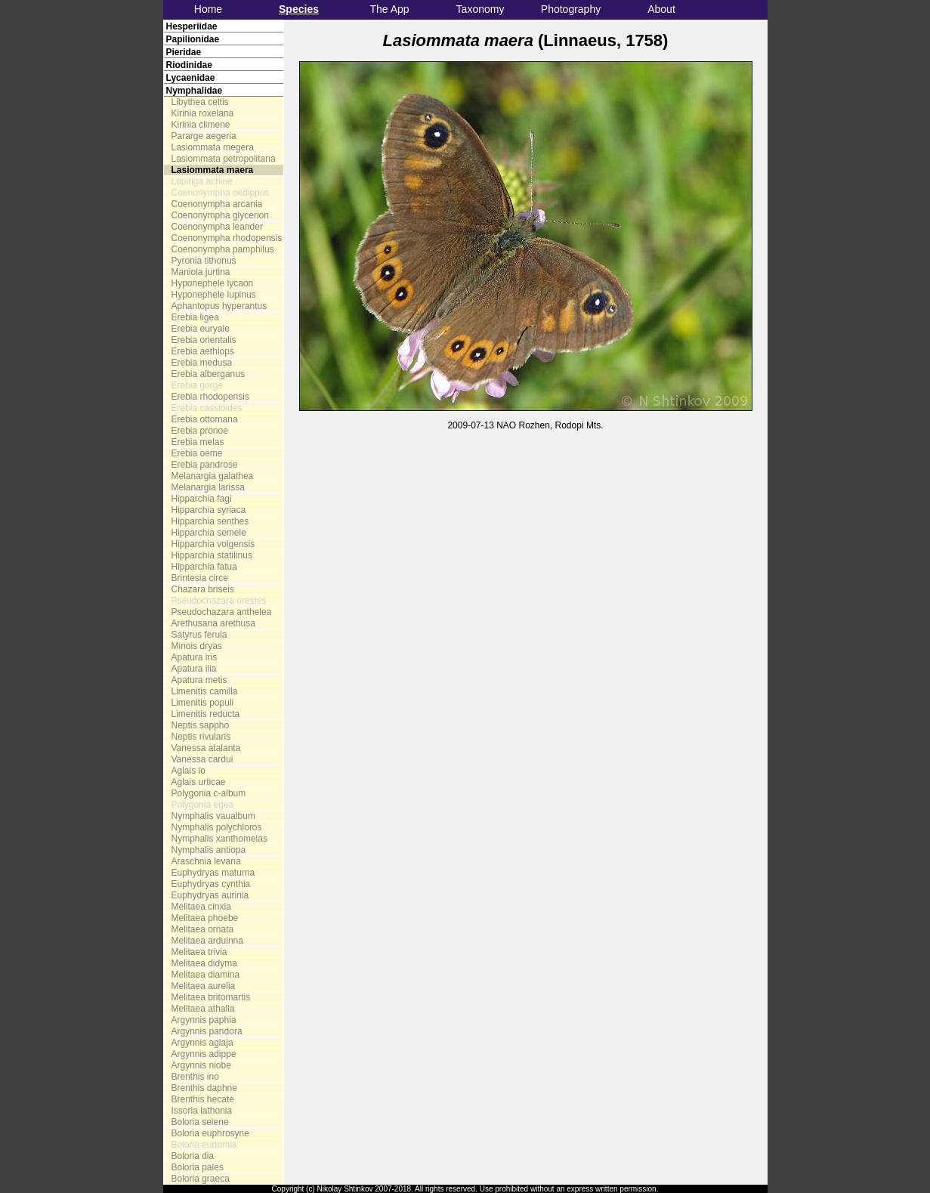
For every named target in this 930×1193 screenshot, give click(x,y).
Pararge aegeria (203, 136)
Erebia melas (197, 442)
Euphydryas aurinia (210, 895)
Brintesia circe (199, 578)
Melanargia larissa (208, 487)
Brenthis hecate (202, 1099)
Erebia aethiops (202, 351)
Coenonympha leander (217, 226)
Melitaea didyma (204, 963)
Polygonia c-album (208, 793)
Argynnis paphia (203, 1020)
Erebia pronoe (199, 430)
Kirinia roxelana (202, 113)
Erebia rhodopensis (210, 396)
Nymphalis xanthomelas (219, 838)
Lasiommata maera (212, 170)
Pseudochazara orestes (219, 600)
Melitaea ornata (202, 929)
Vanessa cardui (202, 759)
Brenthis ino (195, 1076)
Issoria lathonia (202, 1110)
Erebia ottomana (204, 419)
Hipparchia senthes (210, 521)
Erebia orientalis (203, 340)
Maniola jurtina (200, 272)
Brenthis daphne (204, 1088)
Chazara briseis (202, 589)
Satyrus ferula (199, 634)
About (661, 9)
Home (208, 9)
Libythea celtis (200, 102)
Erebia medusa (202, 362)
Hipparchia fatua (204, 566)
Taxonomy (480, 9)
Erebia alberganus (208, 374)
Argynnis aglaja (202, 1042)
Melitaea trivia (199, 952)
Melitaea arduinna (207, 940)
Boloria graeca (200, 1178)
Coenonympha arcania (217, 204)
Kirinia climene (200, 124)
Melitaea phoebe (205, 918)
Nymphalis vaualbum (213, 816)
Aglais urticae (198, 782)
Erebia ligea (195, 317)
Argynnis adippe (203, 1054)
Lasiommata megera (212, 147)
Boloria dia (193, 1156)
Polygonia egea (202, 804)
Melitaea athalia (203, 1008)
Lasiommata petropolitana (223, 158)
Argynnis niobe (201, 1065)
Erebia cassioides (207, 408)
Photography (571, 9)
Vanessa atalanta (206, 748)
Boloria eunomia (204, 1144)
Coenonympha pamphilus (222, 249)
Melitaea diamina (205, 974)
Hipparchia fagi (201, 498)
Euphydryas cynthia (211, 884)
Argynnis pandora (207, 1031)
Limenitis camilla (204, 691)
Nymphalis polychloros (216, 827)
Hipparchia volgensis (213, 544)
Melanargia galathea (212, 476)
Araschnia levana (206, 861)
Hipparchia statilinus (211, 555)
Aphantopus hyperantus (219, 306)
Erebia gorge (197, 385)
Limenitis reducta (205, 714)
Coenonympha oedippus (220, 192)
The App (389, 9)
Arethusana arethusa (213, 623)
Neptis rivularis (201, 736)
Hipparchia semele (208, 532)
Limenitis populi (202, 702)
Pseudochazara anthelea (221, 612)
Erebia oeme (197, 453)
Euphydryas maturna (213, 872)
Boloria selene (200, 1122)
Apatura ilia (194, 668)
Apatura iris (194, 657)
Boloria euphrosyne (210, 1133)
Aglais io (188, 770)
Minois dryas (196, 646)
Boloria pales (197, 1167)
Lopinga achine (202, 181)
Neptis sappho (200, 725)
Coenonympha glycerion (220, 215)
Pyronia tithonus (203, 260)
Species (299, 9)
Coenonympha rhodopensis (227, 238)
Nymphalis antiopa (208, 850)
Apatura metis (199, 680)
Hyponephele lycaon (212, 283)
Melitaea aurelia (203, 986)
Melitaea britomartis (211, 997)
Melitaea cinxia (201, 906)
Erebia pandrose (204, 464)
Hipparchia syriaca (208, 510)
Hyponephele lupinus (213, 294)
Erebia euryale (200, 328)
